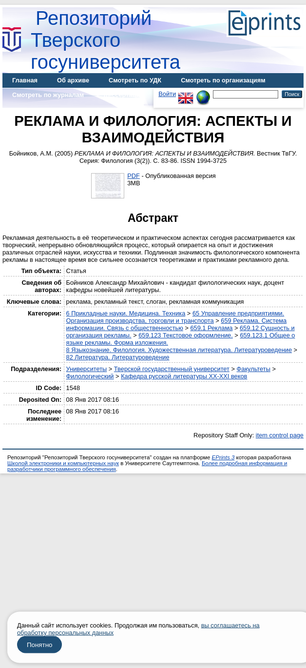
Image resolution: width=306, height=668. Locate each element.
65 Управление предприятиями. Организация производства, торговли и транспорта (175, 317)
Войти (167, 94)
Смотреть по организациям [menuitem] (223, 80)
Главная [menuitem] (25, 80)
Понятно (39, 644)
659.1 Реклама (211, 328)
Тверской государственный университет (172, 369)
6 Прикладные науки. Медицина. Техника (126, 313)
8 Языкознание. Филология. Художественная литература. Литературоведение (179, 350)
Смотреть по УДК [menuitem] (135, 80)
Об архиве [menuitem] (73, 80)
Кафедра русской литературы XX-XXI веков (184, 376)
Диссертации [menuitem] (123, 94)
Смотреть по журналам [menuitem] (48, 94)
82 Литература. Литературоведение (118, 357)
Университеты (86, 369)
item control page (280, 435)
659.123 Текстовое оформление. (185, 335)
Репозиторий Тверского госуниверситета (105, 40)
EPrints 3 (223, 457)
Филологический (90, 376)
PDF (133, 175)
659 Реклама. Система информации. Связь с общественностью (176, 324)
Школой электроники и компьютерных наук (63, 463)
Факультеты (253, 369)
